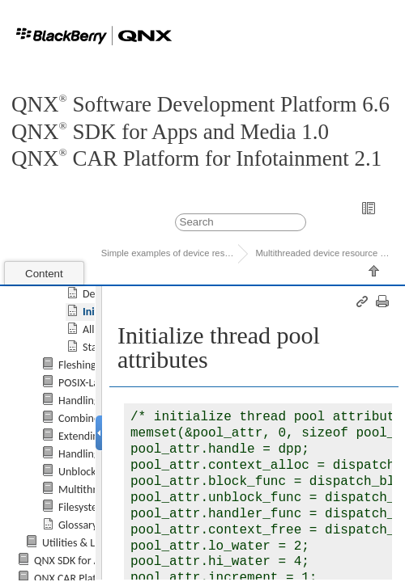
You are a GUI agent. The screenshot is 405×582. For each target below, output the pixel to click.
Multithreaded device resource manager (323, 253)
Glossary (77, 525)
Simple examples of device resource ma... (169, 253)
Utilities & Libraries (86, 543)
